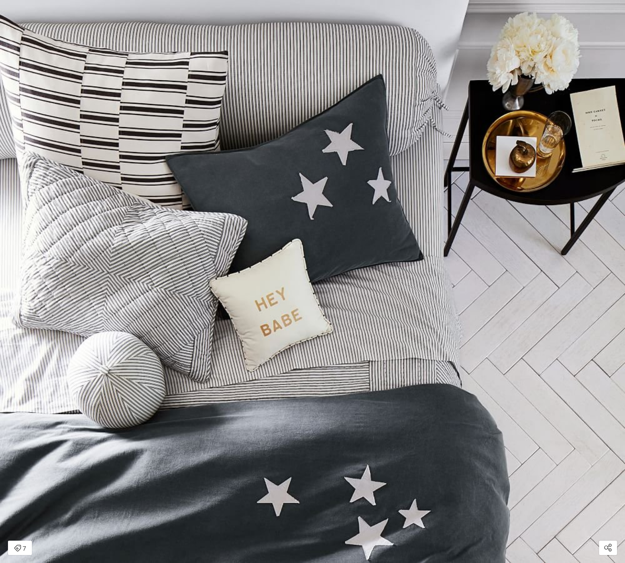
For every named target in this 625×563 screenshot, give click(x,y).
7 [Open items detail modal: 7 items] (20, 549)
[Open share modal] (608, 548)
